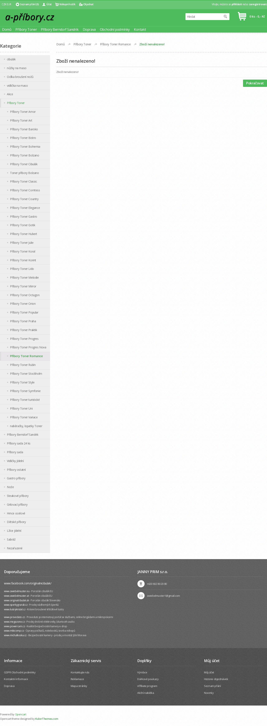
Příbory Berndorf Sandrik (59, 29)
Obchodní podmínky (115, 29)
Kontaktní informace (16, 679)
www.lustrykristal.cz (14, 609)
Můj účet (209, 672)
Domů (6, 29)
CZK (4, 4)
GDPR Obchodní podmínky (19, 672)
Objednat (88, 4)
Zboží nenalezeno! (151, 44)
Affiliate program (147, 686)
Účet (49, 4)
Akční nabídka (145, 693)
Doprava (89, 29)
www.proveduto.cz (14, 617)
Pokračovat (255, 83)
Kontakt (140, 29)
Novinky (209, 693)
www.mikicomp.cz (14, 630)
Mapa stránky (79, 686)
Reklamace (77, 679)
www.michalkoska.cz (15, 635)
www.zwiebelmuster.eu (16, 591)
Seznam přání (212, 686)
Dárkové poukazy (148, 679)
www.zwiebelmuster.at (16, 596)
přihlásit (237, 4)
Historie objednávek (216, 679)
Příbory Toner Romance (115, 44)
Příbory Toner (26, 29)
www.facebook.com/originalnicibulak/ (27, 583)
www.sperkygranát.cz (15, 605)
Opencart (20, 714)
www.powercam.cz (14, 626)
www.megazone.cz (14, 621)
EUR (9, 4)
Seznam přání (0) (29, 4)
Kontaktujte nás (80, 672)
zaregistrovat (258, 4)
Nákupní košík (67, 4)
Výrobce (142, 672)
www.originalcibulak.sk (16, 600)
